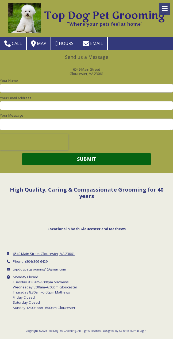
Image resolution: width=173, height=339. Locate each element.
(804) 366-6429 (36, 261)
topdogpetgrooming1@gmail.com (39, 269)
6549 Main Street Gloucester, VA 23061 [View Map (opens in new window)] (44, 253)
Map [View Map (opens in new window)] (38, 43)
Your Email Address (15, 98)
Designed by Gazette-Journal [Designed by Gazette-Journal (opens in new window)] (121, 331)
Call (13, 43)
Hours (64, 43)
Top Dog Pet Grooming (105, 15)
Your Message (11, 115)
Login (143, 331)
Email (93, 43)
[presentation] (34, 142)
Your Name (9, 80)
